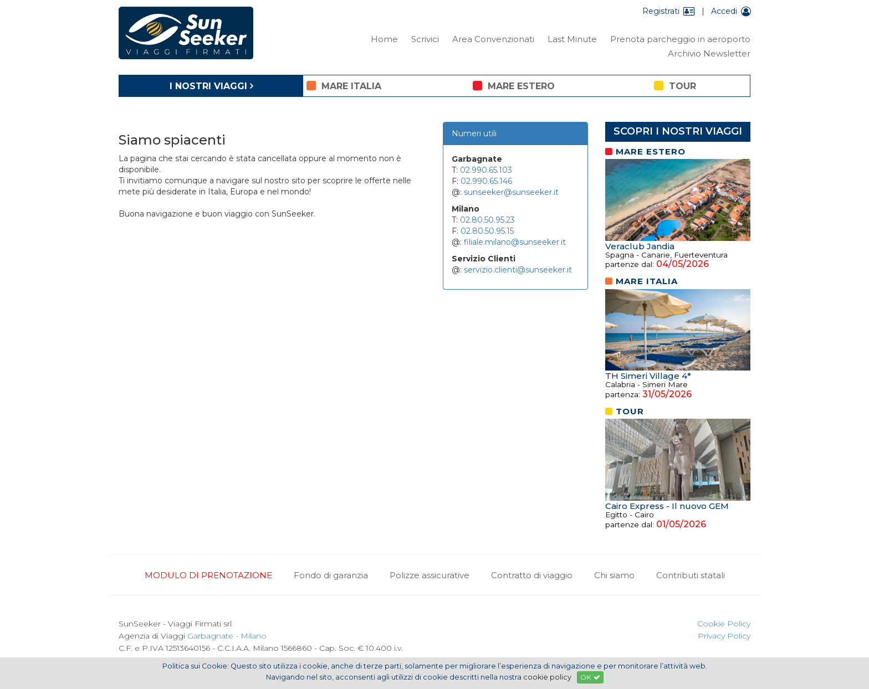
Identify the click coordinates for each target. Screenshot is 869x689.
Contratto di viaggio (531, 575)
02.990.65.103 (486, 170)
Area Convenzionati (493, 39)
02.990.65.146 (486, 181)
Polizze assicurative (429, 575)
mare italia (343, 85)
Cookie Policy (723, 624)
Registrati (668, 11)
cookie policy (547, 677)
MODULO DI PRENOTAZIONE (208, 575)
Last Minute (572, 39)
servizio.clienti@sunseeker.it (518, 270)
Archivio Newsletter (709, 53)
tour (675, 85)
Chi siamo (614, 575)
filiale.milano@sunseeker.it (515, 242)
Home (384, 39)
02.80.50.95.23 (487, 220)
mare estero (514, 85)
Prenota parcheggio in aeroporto (680, 39)
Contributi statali (690, 575)
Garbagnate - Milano (227, 636)
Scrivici (425, 39)
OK (590, 677)
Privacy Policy (724, 636)
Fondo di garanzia (331, 575)
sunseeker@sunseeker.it (511, 192)
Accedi (731, 11)
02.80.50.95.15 (487, 231)
